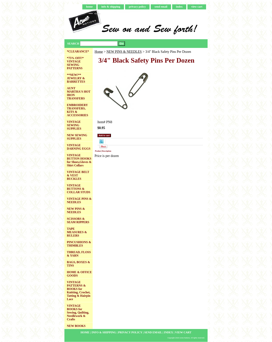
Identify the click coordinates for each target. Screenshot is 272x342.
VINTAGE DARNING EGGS (78, 147)
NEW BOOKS (76, 325)
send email (160, 6)
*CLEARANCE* (78, 51)
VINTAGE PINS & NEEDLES (79, 200)
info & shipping (110, 6)
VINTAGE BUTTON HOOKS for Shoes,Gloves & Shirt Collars (79, 160)
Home (99, 52)
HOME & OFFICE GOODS (79, 274)
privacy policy (137, 6)
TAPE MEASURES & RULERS (77, 232)
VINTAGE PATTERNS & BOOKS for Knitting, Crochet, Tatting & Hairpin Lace (78, 291)
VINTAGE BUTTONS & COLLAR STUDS (78, 189)
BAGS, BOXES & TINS (78, 264)
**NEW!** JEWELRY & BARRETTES (76, 78)
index (179, 6)
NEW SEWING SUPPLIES (77, 137)
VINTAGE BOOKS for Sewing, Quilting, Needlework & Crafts (78, 312)
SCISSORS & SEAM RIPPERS (78, 220)
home (89, 6)
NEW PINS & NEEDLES (124, 52)
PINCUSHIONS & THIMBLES (79, 244)
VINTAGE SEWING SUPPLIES (74, 125)
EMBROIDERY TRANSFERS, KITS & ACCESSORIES (77, 110)
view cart (196, 6)
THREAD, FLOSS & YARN (79, 254)
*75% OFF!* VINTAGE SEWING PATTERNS (75, 63)
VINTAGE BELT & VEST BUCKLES (78, 175)
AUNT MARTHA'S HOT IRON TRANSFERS (78, 93)
